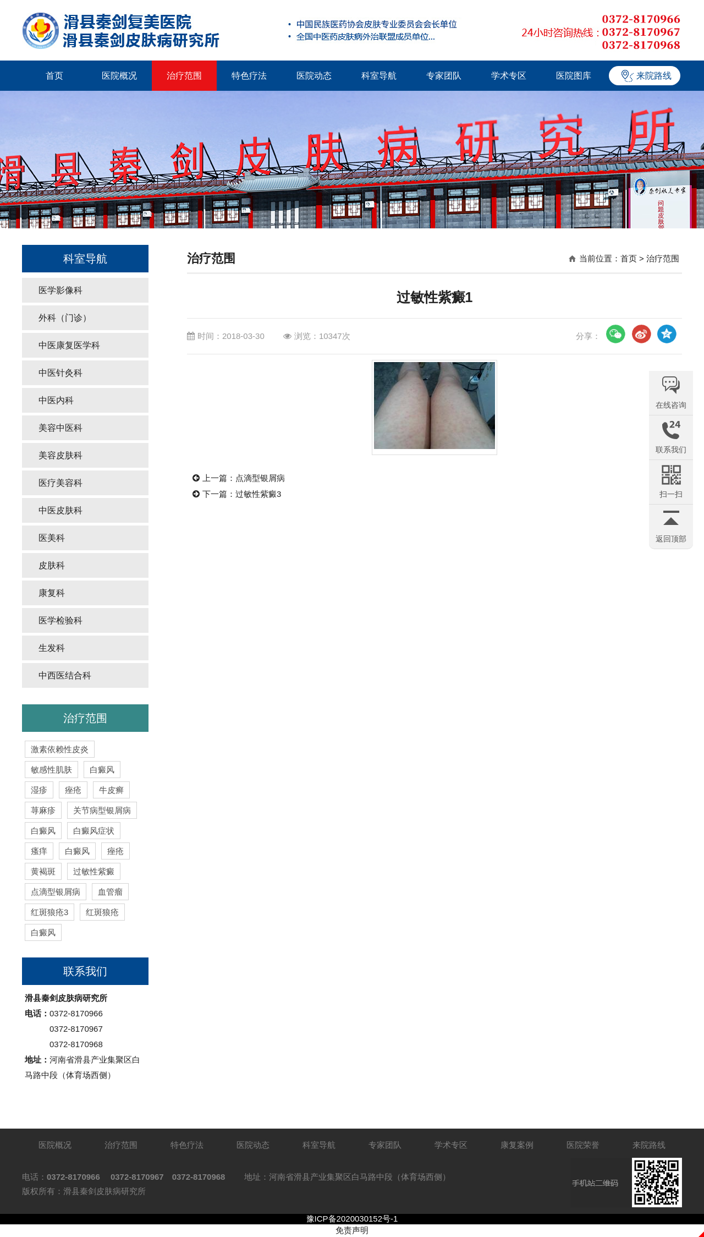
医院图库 (573, 75)
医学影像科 (60, 290)
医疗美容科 (60, 483)
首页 (54, 75)
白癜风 (102, 769)
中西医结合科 (64, 675)
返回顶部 (671, 538)
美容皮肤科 (60, 455)
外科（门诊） (64, 317)
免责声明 (352, 1230)
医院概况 (119, 75)
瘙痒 (39, 851)
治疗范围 (184, 75)
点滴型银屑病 (55, 891)
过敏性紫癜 (93, 871)
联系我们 (85, 971)
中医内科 (56, 400)
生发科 (51, 648)
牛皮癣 (111, 790)
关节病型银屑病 (102, 810)
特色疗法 (249, 75)
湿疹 (39, 790)
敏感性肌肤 (51, 769)
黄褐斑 (43, 871)
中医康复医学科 (69, 345)
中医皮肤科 (60, 510)
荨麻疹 (43, 810)
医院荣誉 (583, 1145)
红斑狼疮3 (49, 912)
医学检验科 (60, 620)
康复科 (51, 593)
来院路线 (654, 75)
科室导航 (379, 75)
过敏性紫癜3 (258, 494)
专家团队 (443, 75)
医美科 (51, 538)
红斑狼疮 (102, 912)
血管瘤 (110, 891)
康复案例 (517, 1145)
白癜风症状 (93, 830)
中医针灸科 (60, 372)
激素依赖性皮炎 (60, 749)
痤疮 (73, 790)
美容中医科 (60, 428)
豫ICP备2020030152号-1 (352, 1218)
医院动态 (314, 75)
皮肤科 (51, 565)
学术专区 (508, 75)
